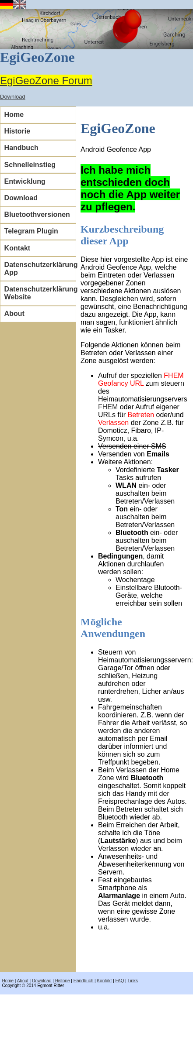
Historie (17, 131)
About (14, 313)
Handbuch (21, 147)
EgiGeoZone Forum (46, 80)
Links (133, 980)
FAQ (120, 980)
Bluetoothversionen (37, 214)
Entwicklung (25, 181)
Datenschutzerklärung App (40, 268)
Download (12, 96)
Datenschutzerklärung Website (40, 293)
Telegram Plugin (31, 231)
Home (14, 114)
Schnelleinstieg (30, 164)
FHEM (108, 407)
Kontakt (17, 248)
